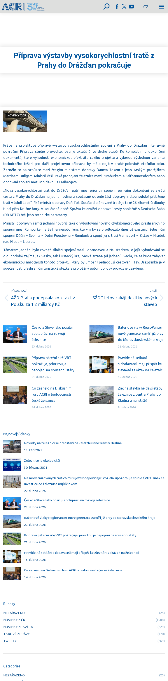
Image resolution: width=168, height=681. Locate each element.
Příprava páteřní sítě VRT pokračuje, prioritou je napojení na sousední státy (53, 364)
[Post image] (15, 334)
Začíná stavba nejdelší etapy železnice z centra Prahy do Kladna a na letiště (140, 394)
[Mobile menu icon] (161, 6)
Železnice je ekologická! (42, 460)
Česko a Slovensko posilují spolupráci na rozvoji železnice (53, 333)
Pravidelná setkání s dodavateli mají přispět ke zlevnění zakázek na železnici (140, 364)
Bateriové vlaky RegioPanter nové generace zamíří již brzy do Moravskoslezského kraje (140, 333)
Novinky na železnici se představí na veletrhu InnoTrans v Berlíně (73, 443)
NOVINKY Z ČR (16, 115)
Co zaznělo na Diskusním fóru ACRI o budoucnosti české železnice (52, 394)
